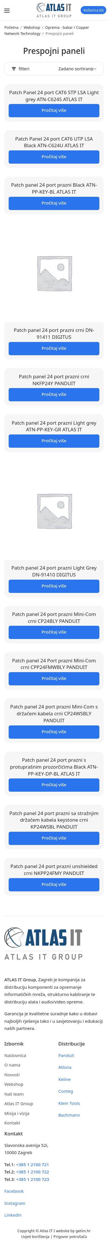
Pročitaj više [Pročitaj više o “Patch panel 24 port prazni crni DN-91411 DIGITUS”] (54, 348)
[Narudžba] (77, 69)
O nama (12, 1065)
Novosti (12, 1074)
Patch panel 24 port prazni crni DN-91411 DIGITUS (54, 333)
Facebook (14, 1191)
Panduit (66, 1055)
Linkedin (13, 1215)
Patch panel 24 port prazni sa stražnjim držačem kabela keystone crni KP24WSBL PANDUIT (54, 820)
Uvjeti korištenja (35, 1236)
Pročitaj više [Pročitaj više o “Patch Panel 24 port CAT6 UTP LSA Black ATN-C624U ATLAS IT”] (54, 156)
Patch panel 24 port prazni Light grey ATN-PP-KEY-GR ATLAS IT (54, 426)
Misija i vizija (16, 1113)
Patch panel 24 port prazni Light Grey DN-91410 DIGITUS (54, 571)
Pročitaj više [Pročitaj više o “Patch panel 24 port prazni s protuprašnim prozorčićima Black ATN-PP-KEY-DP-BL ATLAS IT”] (54, 784)
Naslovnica (15, 1055)
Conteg (65, 1091)
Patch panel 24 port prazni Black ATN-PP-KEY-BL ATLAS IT (54, 188)
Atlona (65, 1067)
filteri (20, 69)
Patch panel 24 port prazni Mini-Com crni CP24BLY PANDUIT (54, 617)
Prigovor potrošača (70, 1236)
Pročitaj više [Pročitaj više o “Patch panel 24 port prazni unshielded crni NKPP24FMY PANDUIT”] (54, 884)
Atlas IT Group (18, 1103)
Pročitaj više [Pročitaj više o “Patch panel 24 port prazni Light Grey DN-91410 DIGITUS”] (54, 586)
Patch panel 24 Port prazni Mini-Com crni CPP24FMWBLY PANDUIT (54, 664)
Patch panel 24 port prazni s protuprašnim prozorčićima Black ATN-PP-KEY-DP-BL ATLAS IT (54, 767)
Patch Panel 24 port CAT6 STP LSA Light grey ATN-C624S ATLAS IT (54, 96)
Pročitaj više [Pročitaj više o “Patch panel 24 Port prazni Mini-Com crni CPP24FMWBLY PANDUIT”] (54, 678)
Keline (64, 1079)
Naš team (14, 1094)
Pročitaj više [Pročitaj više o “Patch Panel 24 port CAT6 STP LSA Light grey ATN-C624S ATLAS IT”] (54, 110)
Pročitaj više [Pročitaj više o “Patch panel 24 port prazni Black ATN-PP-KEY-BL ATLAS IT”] (54, 203)
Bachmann (69, 1115)
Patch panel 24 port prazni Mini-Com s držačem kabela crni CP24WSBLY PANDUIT (54, 713)
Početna (11, 27)
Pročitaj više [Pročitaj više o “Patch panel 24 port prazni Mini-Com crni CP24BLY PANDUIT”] (54, 632)
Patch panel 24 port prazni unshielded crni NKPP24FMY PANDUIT (54, 869)
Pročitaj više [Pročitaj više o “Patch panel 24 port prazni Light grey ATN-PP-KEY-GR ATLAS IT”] (54, 440)
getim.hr (82, 1230)
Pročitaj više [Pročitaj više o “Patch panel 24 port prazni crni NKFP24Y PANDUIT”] (54, 394)
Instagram (14, 1203)
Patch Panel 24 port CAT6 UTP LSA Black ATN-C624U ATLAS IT (54, 142)
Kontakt (12, 1123)
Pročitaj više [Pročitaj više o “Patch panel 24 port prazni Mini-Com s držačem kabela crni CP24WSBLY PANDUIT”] (54, 731)
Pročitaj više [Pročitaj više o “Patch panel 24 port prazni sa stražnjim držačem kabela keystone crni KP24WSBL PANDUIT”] (54, 838)
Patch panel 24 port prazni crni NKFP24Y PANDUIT (54, 380)
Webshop (32, 27)
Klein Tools (69, 1103)
